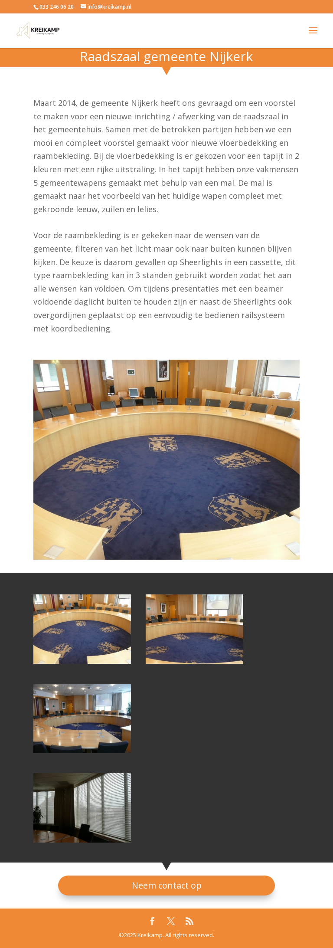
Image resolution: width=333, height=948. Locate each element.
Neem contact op (167, 885)
